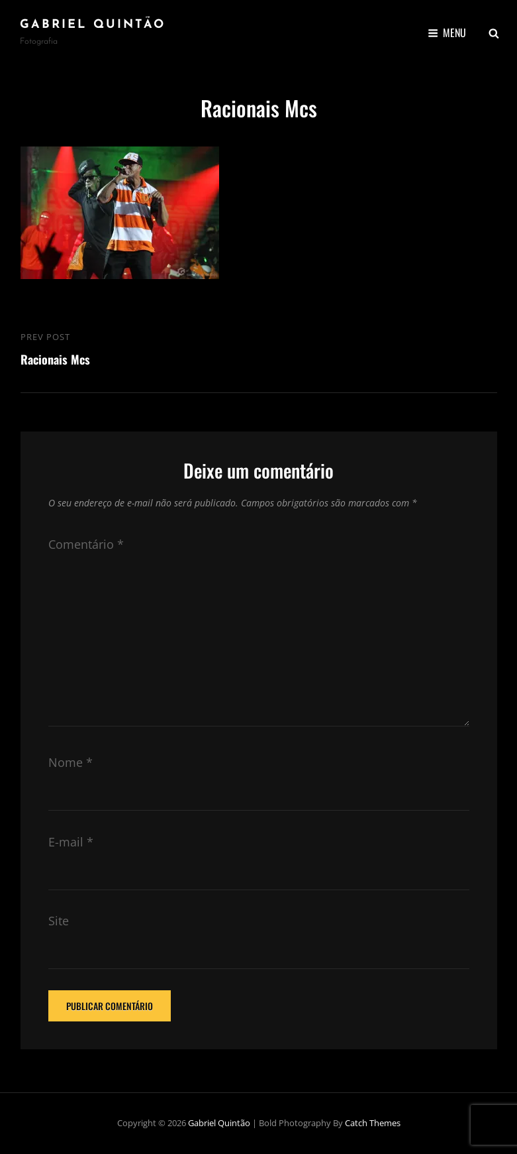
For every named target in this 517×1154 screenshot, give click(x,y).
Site (58, 921)
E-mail (70, 842)
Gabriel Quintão (92, 25)
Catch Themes (372, 1123)
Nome (70, 762)
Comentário (86, 544)
